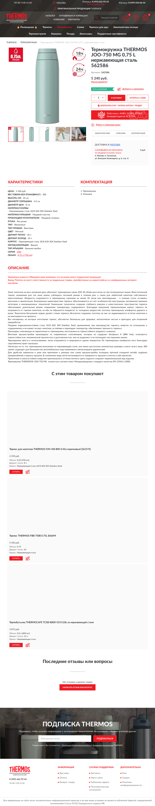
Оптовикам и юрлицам (73, 16)
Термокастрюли (37, 34)
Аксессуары (86, 34)
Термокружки (64, 27)
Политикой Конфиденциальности (76, 745)
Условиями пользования (103, 745)
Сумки (80, 27)
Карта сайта (97, 777)
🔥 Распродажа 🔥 (27, 27)
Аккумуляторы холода (125, 27)
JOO (19, 252)
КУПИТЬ (16, 471)
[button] (95, 4)
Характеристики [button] (102, 133)
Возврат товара (67, 782)
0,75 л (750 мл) (25, 255)
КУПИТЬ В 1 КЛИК (138, 98)
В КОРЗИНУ (116, 98)
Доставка (64, 773)
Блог (124, 773)
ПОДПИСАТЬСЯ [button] (105, 738)
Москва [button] (115, 145)
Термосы (47, 27)
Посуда (70, 34)
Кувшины (56, 34)
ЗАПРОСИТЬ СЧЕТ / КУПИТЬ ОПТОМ (120, 106)
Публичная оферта (100, 782)
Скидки (125, 777)
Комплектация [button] (138, 133)
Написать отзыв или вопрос (77, 687)
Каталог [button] (50, 16)
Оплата (63, 777)
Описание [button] (120, 133)
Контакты (74, 20)
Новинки (58, 20)
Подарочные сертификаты (111, 34)
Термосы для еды (98, 27)
